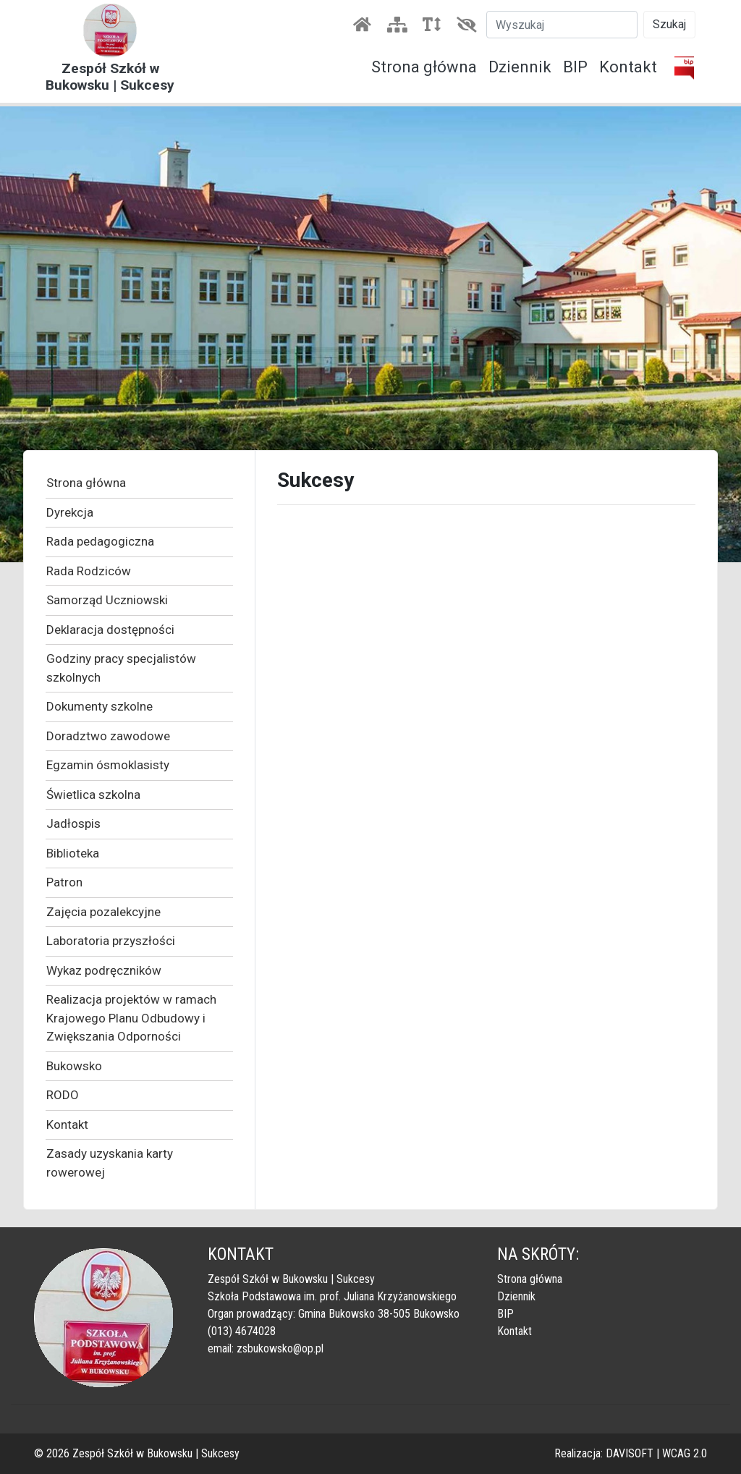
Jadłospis (73, 823)
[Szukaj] (562, 24)
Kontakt (628, 67)
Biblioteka (72, 853)
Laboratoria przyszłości (110, 940)
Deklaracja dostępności (110, 629)
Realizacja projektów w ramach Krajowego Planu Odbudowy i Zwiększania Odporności (131, 1017)
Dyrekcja (69, 512)
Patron (64, 882)
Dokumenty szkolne (99, 706)
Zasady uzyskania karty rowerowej (109, 1162)
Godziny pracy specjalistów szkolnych (121, 668)
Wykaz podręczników (103, 970)
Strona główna (424, 67)
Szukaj (669, 24)
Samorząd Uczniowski (107, 600)
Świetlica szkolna (93, 794)
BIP (575, 67)
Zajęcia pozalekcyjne (103, 912)
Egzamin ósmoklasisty (107, 765)
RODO (62, 1095)
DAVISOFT (629, 1453)
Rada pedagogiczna (100, 541)
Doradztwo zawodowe (108, 736)
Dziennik (519, 67)
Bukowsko (74, 1066)
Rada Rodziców (88, 571)
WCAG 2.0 (684, 1453)
